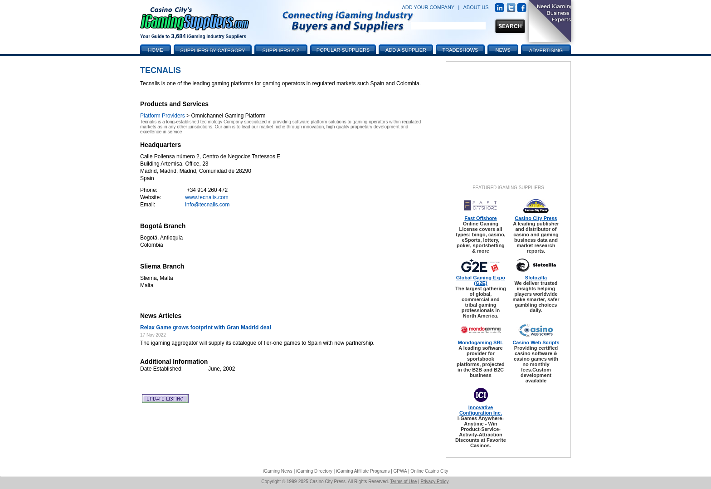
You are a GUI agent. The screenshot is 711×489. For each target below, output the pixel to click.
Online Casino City (429, 471)
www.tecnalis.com (206, 197)
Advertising (546, 50)
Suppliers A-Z (281, 50)
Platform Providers (162, 115)
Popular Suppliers (343, 50)
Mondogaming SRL (480, 342)
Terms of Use (403, 481)
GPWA (400, 471)
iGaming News (277, 471)
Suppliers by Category (212, 50)
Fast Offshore (480, 218)
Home (155, 50)
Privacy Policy (434, 481)
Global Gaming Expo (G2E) (480, 280)
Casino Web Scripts (535, 342)
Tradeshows (460, 50)
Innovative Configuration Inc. (480, 410)
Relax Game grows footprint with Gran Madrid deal (205, 327)
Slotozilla (536, 277)
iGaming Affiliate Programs (363, 471)
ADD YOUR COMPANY (428, 7)
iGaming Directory (314, 471)
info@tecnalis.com (207, 204)
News (503, 50)
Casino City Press (536, 218)
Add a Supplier (405, 50)
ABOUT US (476, 7)
